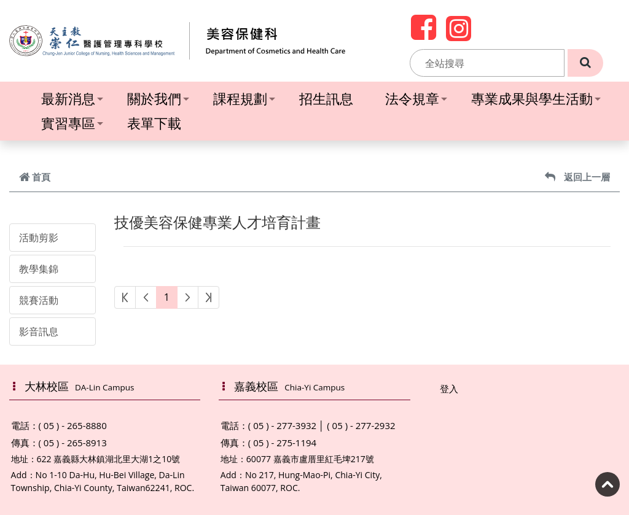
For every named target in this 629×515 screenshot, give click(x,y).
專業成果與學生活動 (536, 98)
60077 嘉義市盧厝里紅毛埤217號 (310, 459)
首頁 (34, 177)
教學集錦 (38, 269)
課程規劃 (244, 98)
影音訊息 (38, 331)
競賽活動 (38, 300)
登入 (449, 388)
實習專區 (72, 123)
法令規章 (416, 98)
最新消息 (72, 98)
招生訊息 (326, 98)
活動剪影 (38, 237)
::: (403, 63)
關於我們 (158, 98)
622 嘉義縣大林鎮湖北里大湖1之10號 (109, 459)
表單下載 (154, 123)
